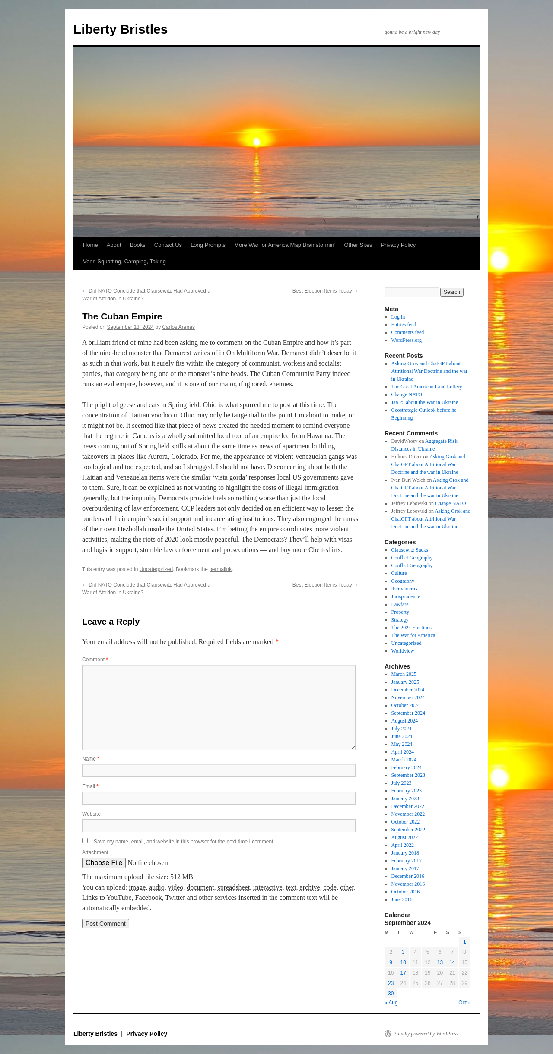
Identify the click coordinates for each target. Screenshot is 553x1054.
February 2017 (406, 861)
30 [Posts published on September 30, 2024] (391, 994)
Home (90, 245)
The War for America (413, 635)
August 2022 (404, 837)
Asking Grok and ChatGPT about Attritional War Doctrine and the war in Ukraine (429, 371)
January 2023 (405, 798)
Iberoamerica (405, 589)
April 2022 (402, 845)
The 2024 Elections (411, 628)
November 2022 (408, 814)
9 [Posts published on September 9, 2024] (390, 962)
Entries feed (403, 325)
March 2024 (403, 760)
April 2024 (402, 752)
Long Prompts (208, 245)
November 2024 (408, 697)
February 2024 (406, 767)
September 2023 (408, 775)
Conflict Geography (412, 558)
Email (90, 786)
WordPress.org (406, 340)
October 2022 (405, 822)
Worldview (402, 651)
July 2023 (401, 783)
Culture (399, 573)
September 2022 (408, 830)
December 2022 (407, 806)
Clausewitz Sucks (409, 550)
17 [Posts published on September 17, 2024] (403, 973)
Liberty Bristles (120, 29)
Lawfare (400, 604)
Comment (95, 659)
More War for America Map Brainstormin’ (284, 245)
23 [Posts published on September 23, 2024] (391, 983)
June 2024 (402, 736)
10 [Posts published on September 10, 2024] (403, 962)
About (114, 245)
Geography (402, 581)
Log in (398, 317)
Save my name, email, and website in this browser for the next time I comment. (184, 842)
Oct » (464, 1003)
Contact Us (168, 245)
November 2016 (408, 884)
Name (90, 759)
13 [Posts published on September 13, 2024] (440, 962)
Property (400, 612)
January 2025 (405, 682)
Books (138, 245)
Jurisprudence (405, 596)
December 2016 (407, 876)
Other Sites (358, 245)
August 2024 (404, 721)
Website (91, 814)
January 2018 (405, 853)
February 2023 (406, 791)
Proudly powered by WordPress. (426, 1034)
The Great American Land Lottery (426, 387)
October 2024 (405, 705)
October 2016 (405, 892)
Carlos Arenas (178, 327)
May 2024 (402, 744)
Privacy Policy (398, 245)
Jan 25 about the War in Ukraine (424, 402)
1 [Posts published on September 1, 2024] (464, 942)
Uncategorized (156, 569)
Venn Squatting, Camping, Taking (124, 261)
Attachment (95, 852)
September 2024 (408, 713)
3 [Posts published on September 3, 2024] (403, 952)
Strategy (400, 620)
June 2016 (402, 899)
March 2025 (403, 674)
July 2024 (401, 729)
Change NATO (406, 394)
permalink (220, 569)
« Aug (391, 1003)
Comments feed (407, 332)
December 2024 (407, 690)
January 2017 (405, 868)
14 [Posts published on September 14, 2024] (452, 962)
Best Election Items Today (325, 291)
